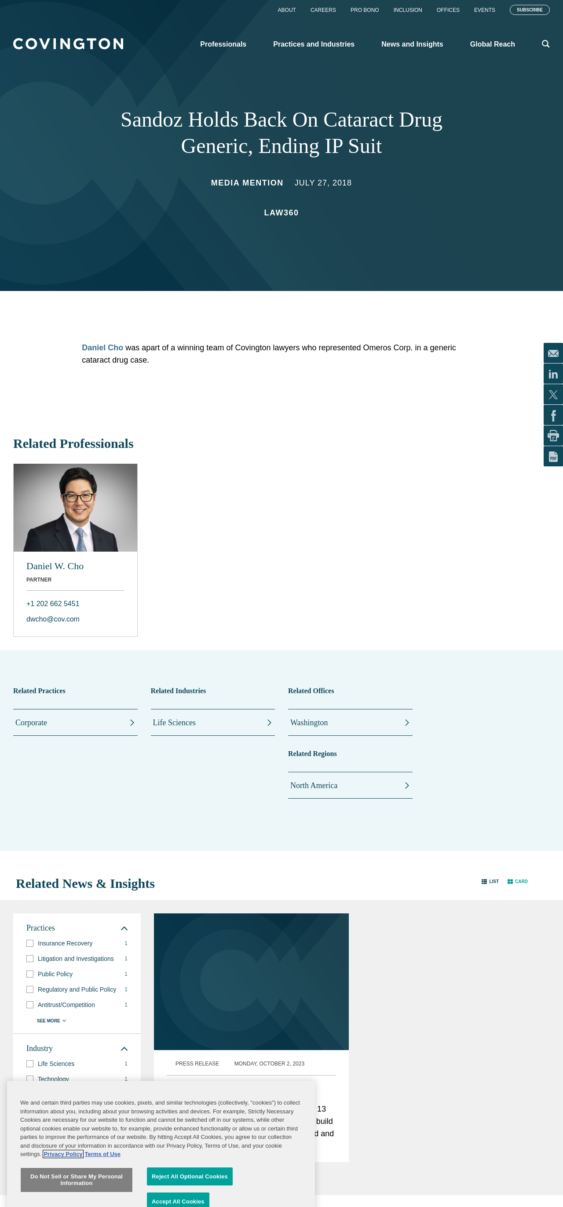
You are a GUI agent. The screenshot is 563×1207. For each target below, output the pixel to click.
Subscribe (530, 9)
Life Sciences (174, 722)
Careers (323, 10)
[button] (490, 881)
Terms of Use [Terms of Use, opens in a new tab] (103, 1191)
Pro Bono (365, 10)
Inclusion (408, 10)
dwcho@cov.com (53, 619)
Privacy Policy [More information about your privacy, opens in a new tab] (63, 1191)
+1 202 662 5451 (53, 603)
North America (313, 785)
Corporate (31, 722)
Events (484, 10)
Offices (448, 10)
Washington (309, 722)
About (287, 10)
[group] (77, 943)
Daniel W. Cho (55, 565)
